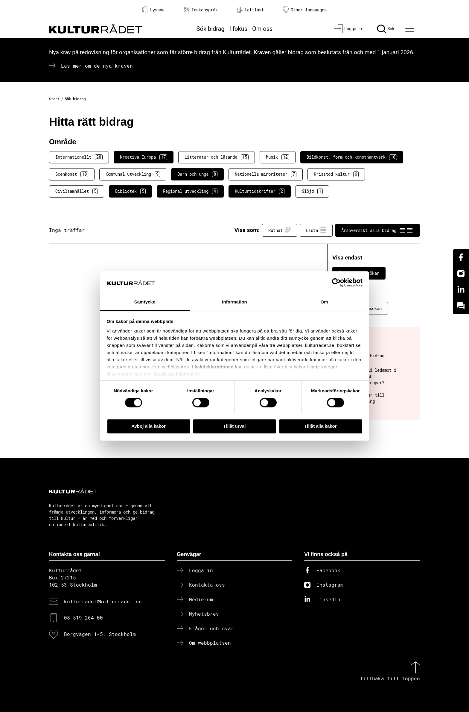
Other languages (305, 9)
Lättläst (250, 10)
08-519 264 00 (83, 617)
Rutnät (279, 230)
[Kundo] (461, 306)
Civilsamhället (76, 191)
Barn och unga (197, 174)
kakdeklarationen (214, 366)
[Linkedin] (461, 290)
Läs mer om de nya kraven (97, 66)
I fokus (238, 28)
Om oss (262, 28)
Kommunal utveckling (133, 174)
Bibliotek (130, 191)
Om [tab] (324, 302)
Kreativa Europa (143, 157)
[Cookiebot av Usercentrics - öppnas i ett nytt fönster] (336, 282)
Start (54, 98)
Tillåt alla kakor (320, 426)
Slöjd (312, 191)
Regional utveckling (190, 191)
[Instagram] (461, 273)
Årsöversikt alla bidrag (377, 230)
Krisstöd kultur (336, 174)
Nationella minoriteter (265, 174)
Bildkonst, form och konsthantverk (352, 157)
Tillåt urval (234, 426)
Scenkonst (71, 174)
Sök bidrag (211, 28)
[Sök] (385, 29)
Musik (277, 157)
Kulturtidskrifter (259, 191)
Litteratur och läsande (217, 157)
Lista (316, 230)
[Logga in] (348, 29)
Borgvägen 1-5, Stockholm (100, 634)
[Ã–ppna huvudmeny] (410, 28)
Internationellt (79, 157)
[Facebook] (461, 257)
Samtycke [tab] (145, 302)
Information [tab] (234, 302)
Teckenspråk (201, 10)
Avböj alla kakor (148, 426)
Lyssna (153, 9)
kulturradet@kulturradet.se (103, 601)
